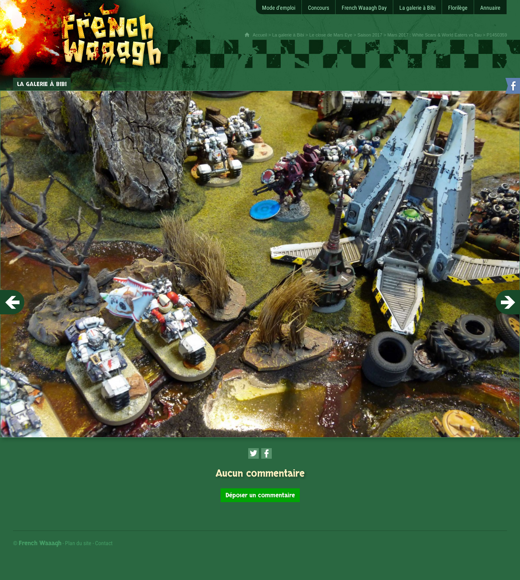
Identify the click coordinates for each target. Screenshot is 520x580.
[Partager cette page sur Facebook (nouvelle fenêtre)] (266, 453)
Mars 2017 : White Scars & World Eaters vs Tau (434, 34)
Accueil (260, 34)
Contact (104, 543)
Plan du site (78, 543)
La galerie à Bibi (288, 34)
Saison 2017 (370, 34)
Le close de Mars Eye (330, 34)
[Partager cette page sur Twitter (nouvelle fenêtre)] (253, 453)
